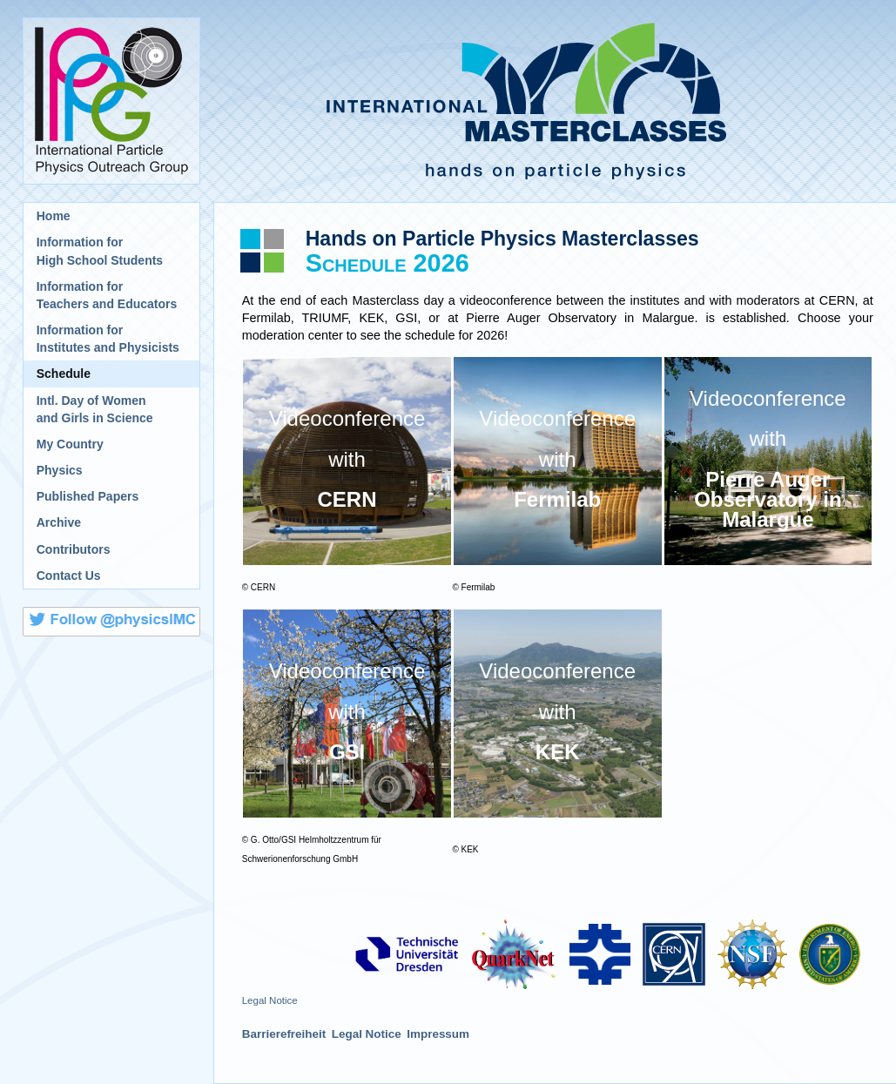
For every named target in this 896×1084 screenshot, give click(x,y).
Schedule (64, 373)
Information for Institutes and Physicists (108, 338)
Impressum (438, 1033)
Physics (60, 470)
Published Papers (87, 496)
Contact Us (69, 575)
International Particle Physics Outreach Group (111, 101)
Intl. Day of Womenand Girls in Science (95, 409)
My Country (70, 444)
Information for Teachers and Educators (107, 295)
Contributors (74, 549)
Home (54, 216)
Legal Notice (270, 1000)
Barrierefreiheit (284, 1033)
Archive (59, 522)
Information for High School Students (100, 250)
